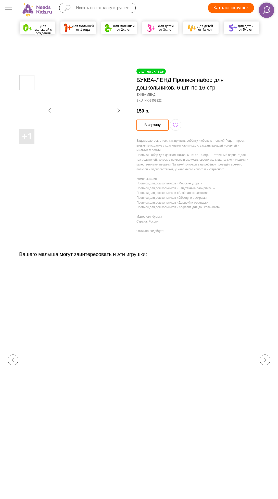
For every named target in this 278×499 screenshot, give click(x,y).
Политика (126, 453)
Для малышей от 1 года (83, 27)
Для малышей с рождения (43, 29)
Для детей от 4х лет (205, 27)
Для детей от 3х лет (166, 27)
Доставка (161, 440)
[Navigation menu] (8, 7)
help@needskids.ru (95, 465)
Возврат (160, 454)
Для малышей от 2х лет (123, 27)
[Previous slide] (13, 359)
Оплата (160, 447)
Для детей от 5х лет (246, 27)
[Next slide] (265, 359)
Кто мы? (125, 447)
